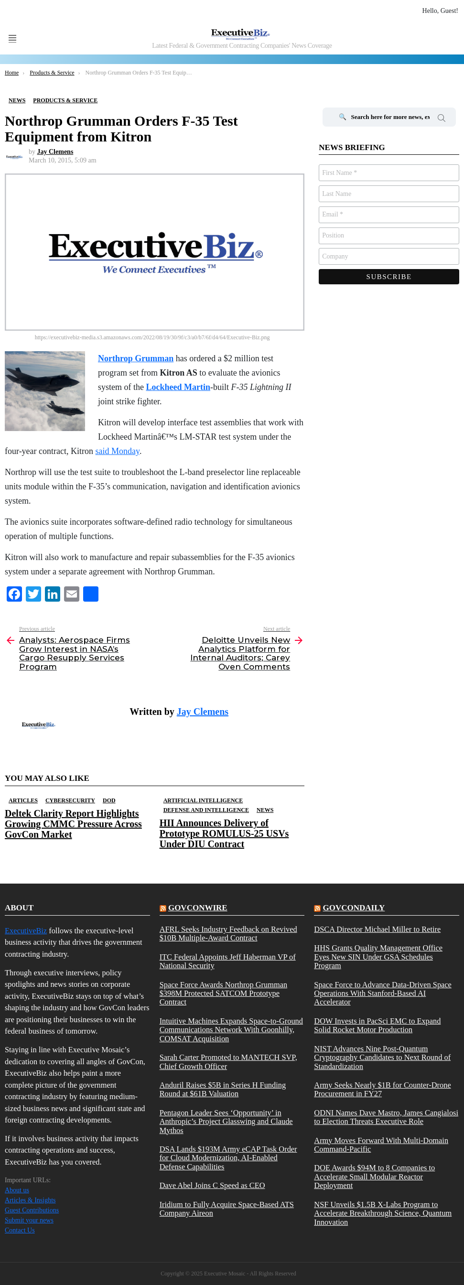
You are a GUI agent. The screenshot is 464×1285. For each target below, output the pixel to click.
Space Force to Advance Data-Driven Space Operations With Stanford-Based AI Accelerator (383, 994)
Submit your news (29, 1220)
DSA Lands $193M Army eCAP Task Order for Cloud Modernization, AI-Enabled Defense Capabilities (228, 1158)
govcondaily (354, 907)
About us (17, 1190)
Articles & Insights (30, 1200)
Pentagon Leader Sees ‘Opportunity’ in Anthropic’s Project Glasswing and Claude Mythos (226, 1122)
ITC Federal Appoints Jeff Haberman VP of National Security (228, 961)
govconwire (197, 907)
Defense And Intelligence (206, 810)
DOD (109, 800)
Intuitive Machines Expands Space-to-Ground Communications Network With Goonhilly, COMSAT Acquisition (231, 1030)
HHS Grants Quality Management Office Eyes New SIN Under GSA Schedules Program (378, 957)
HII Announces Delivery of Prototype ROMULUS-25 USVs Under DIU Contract (224, 833)
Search (441, 119)
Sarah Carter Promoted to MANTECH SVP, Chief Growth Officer (228, 1061)
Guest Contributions (32, 1210)
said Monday (118, 451)
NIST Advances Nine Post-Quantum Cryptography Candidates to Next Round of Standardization (382, 1058)
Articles (23, 800)
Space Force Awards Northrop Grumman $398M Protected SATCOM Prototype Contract (223, 994)
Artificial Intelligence (203, 800)
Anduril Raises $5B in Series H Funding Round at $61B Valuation (223, 1089)
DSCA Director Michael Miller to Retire (377, 929)
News (265, 810)
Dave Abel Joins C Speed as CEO (212, 1185)
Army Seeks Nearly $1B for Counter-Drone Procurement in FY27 (382, 1089)
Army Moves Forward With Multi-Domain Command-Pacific (381, 1145)
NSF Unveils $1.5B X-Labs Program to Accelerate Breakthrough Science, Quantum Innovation (383, 1213)
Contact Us (20, 1230)
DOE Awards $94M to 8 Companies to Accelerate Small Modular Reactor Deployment (374, 1177)
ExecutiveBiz (26, 930)
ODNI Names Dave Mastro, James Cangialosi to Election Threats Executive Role (386, 1117)
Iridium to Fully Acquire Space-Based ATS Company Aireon (227, 1209)
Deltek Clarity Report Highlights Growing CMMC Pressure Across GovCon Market (73, 824)
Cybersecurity (70, 800)
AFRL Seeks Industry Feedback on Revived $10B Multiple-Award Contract (228, 933)
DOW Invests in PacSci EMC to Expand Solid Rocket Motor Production (377, 1025)
